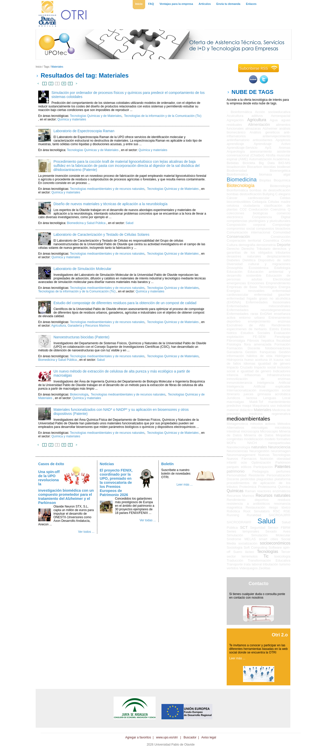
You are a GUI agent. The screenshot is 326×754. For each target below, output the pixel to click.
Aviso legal (208, 737)
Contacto (258, 583)
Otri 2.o (280, 634)
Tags (46, 66)
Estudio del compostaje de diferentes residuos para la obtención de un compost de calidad (124, 303)
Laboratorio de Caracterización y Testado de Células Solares (101, 234)
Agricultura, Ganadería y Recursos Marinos (80, 325)
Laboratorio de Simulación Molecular (82, 269)
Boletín (167, 464)
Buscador (190, 737)
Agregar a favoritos (138, 737)
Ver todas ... (148, 520)
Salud (129, 223)
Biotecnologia (79, 394)
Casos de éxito (51, 464)
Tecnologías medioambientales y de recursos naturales (107, 189)
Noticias (107, 464)
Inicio (39, 66)
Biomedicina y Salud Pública (86, 223)
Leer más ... (184, 484)
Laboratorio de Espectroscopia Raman (83, 131)
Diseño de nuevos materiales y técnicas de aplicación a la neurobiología (110, 204)
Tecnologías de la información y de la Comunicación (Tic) (162, 116)
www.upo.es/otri (167, 737)
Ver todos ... (86, 532)
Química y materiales (71, 119)
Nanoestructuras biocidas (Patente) (81, 337)
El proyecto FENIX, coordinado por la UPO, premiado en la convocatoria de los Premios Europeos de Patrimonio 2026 (116, 482)
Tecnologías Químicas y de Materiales (96, 116)
